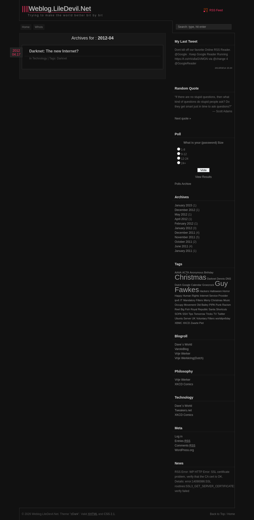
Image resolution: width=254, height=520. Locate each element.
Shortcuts (221, 309)
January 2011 (183, 251)
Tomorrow (199, 313)
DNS (228, 278)
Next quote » (183, 118)
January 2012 (183, 228)
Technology (39, 58)
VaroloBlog (182, 349)
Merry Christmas (213, 300)
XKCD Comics (184, 384)
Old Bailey (202, 304)
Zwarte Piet (197, 323)
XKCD (186, 323)
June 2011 (181, 246)
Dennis (221, 278)
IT (181, 300)
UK (194, 318)
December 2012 (185, 210)
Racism (226, 304)
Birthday (208, 272)
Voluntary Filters (205, 318)
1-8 (183, 149)
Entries (182, 441)
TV (215, 313)
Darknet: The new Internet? (54, 51)
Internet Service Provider (214, 295)
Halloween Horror (220, 291)
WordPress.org (184, 450)
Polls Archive (183, 184)
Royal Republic (199, 309)
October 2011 (183, 241)
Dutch (178, 284)
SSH (185, 313)
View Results (203, 177)
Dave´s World (183, 344)
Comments (185, 445)
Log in (179, 436)
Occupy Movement (185, 304)
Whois (39, 27)
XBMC (178, 323)
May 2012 (181, 214)
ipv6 (177, 300)
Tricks (209, 313)
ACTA (185, 272)
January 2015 (183, 205)
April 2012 (181, 219)
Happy (178, 295)
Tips (190, 313)
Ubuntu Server (183, 318)
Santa (212, 309)
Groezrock (208, 284)
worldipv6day (222, 318)
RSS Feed (216, 10)
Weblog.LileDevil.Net (60, 8)
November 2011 (185, 237)
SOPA (178, 313)
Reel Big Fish (182, 309)
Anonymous (196, 272)
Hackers (204, 291)
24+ (183, 163)
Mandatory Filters (193, 300)
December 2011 (185, 232)
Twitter (221, 313)
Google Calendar (192, 284)
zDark (74, 514)
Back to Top (217, 514)
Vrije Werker (182, 353)
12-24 (184, 158)
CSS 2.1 (109, 514)
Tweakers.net (183, 410)
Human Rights (191, 295)
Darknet (62, 58)
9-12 (184, 154)
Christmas (190, 277)
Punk (218, 304)
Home (26, 27)
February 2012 (184, 223)
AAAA (178, 272)
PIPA (212, 304)
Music (226, 300)
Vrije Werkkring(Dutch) (189, 358)
